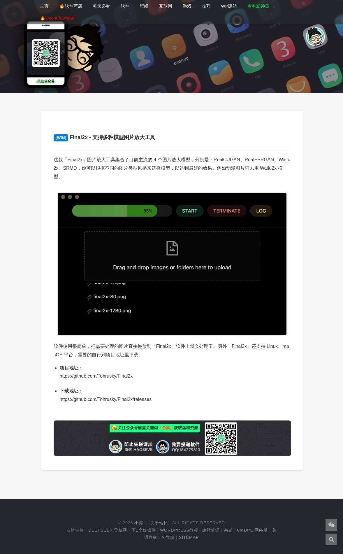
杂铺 (228, 530)
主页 (44, 5)
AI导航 (168, 537)
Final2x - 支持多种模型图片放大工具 (105, 137)
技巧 (206, 5)
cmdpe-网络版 (252, 530)
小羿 (138, 522)
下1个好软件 (143, 530)
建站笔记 (211, 530)
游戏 (187, 5)
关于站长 (159, 522)
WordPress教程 (179, 530)
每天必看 (101, 5)
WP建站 (229, 5)
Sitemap (189, 537)
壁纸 (144, 5)
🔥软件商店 (70, 5)
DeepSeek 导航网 (107, 530)
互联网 (165, 5)
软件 (125, 5)
